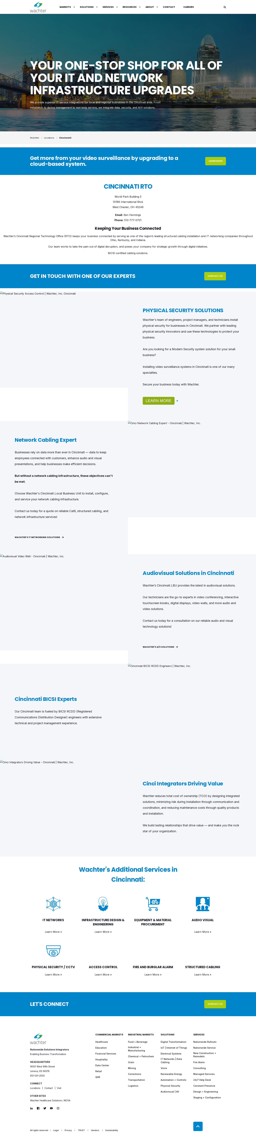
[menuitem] (74, 7)
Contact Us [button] (215, 276)
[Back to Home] (38, 7)
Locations (49, 137)
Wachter (34, 137)
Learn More (159, 400)
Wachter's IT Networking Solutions (39, 537)
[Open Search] (225, 7)
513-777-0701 (133, 220)
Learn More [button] (216, 161)
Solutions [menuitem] (167, 1034)
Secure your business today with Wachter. (171, 384)
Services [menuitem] (198, 1034)
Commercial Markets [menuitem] (109, 1034)
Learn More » (53, 931)
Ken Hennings (132, 215)
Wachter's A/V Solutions (160, 646)
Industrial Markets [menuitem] (141, 1034)
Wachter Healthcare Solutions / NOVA (50, 1100)
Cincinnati (65, 137)
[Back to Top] (198, 1126)
